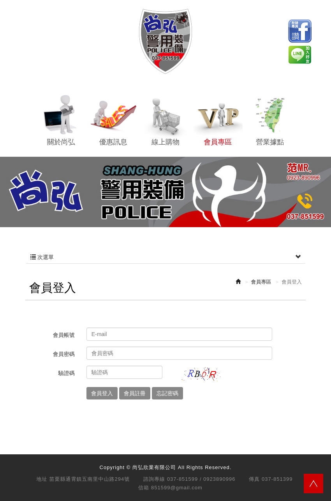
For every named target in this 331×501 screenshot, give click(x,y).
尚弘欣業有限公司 (165, 41)
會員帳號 (64, 335)
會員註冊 (135, 393)
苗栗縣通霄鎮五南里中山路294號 (89, 479)
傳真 (254, 479)
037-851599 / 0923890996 (201, 479)
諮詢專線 (154, 479)
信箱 (143, 487)
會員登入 (102, 393)
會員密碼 (64, 354)
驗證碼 (66, 373)
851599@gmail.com (176, 487)
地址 (42, 479)
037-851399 (277, 479)
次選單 (165, 257)
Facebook (300, 31)
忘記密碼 (167, 393)
